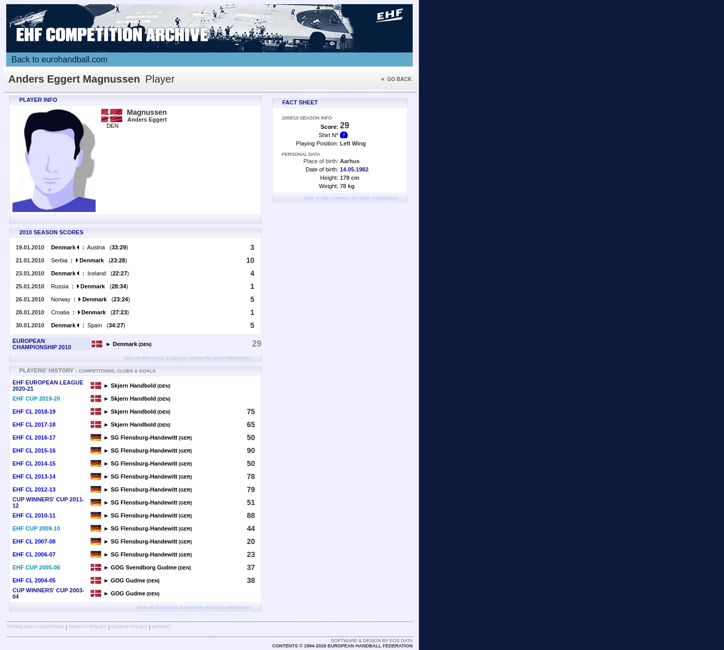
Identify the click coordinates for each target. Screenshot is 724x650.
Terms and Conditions (35, 626)
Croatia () (90, 312)
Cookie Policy (129, 626)
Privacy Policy (87, 626)
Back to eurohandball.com (59, 59)
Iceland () (90, 273)
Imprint (161, 626)
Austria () (89, 247)
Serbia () (89, 260)
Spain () (88, 325)
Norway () (90, 299)
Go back (396, 79)
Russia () (89, 286)
